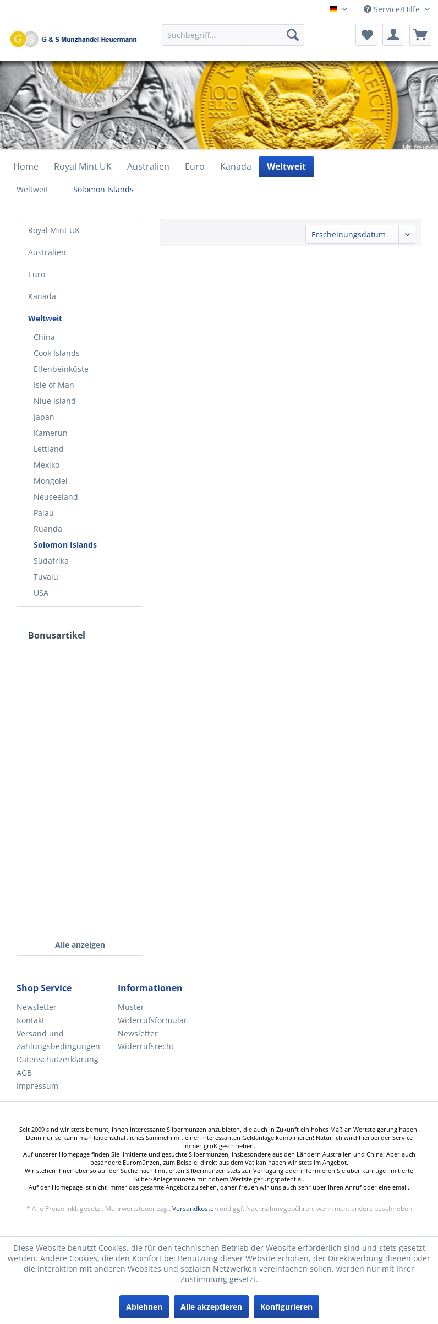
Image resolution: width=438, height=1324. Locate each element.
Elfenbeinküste (61, 369)
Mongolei (51, 480)
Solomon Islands (65, 544)
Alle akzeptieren (211, 1306)
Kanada (42, 296)
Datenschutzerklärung (57, 1059)
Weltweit (45, 318)
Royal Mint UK (54, 230)
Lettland (49, 449)
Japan (44, 417)
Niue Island (55, 401)
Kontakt (31, 1020)
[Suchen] (292, 35)
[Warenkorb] (420, 35)
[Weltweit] (286, 166)
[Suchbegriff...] (233, 35)
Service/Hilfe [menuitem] (393, 9)
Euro (36, 274)
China (44, 337)
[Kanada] (235, 166)
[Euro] (194, 166)
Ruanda (48, 528)
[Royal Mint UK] (82, 166)
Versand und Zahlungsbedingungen (58, 1040)
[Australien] (148, 166)
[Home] (26, 166)
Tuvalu (46, 576)
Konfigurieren (286, 1306)
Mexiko (46, 465)
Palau (44, 512)
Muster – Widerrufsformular (152, 1013)
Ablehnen (144, 1306)
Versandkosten (195, 1208)
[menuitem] (233, 40)
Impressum (37, 1085)
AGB (24, 1072)
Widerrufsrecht (146, 1046)
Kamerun (51, 433)
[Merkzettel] (366, 35)
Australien (47, 252)
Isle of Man (54, 385)
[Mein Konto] (393, 35)
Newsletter (37, 1007)
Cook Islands (57, 353)
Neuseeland (56, 496)
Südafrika (51, 560)
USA (41, 592)
